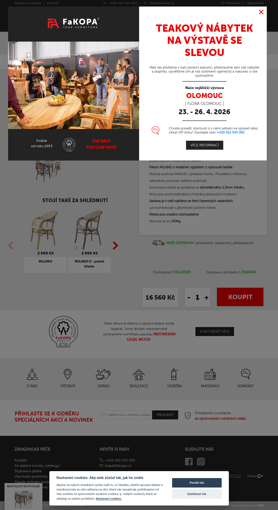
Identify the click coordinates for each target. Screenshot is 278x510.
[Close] (261, 12)
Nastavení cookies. (109, 498)
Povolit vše (197, 482)
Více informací (204, 145)
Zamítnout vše (196, 494)
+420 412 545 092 (230, 132)
